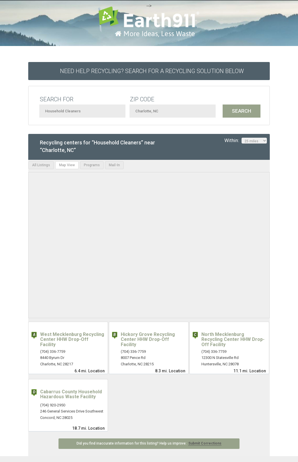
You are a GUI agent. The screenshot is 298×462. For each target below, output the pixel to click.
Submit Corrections (204, 443)
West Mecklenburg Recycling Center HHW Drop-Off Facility (72, 339)
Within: (245, 140)
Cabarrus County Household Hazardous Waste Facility (71, 394)
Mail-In (114, 165)
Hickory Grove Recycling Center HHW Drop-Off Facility (148, 339)
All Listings (41, 165)
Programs (92, 165)
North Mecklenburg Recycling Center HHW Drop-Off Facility (233, 339)
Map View (67, 165)
